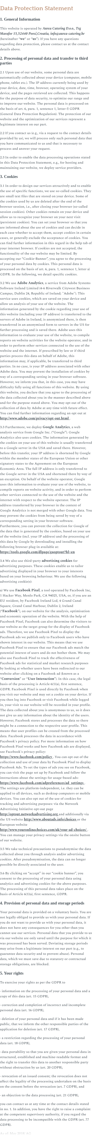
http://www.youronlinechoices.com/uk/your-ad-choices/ (43, 829)
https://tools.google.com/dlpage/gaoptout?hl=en (37, 552)
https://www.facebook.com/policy (26, 757)
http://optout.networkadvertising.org (29, 814)
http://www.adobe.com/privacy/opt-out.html (35, 418)
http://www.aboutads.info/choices (50, 819)
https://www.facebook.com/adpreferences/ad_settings (42, 783)
